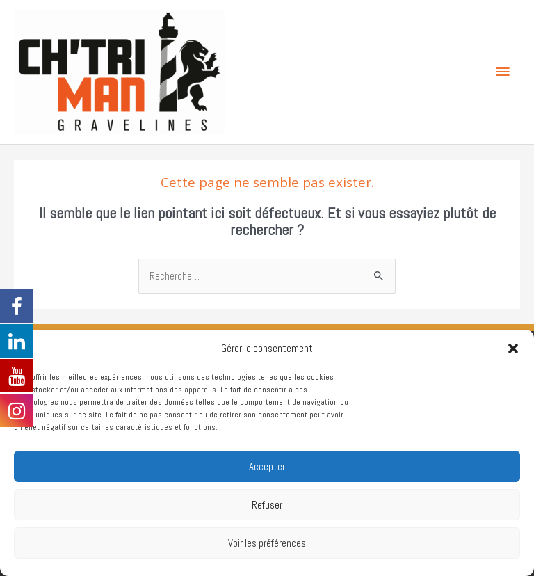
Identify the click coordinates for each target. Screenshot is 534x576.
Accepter (267, 466)
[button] (513, 348)
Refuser (267, 504)
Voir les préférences (267, 543)
